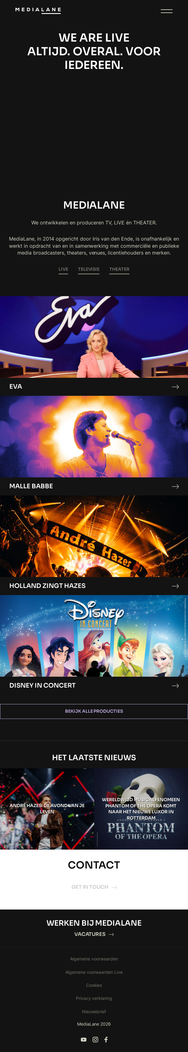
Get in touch (94, 887)
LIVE (63, 269)
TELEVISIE (89, 269)
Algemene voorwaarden (94, 958)
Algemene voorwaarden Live (94, 972)
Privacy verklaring (94, 998)
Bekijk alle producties (94, 711)
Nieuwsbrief (94, 1011)
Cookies (94, 985)
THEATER (119, 269)
